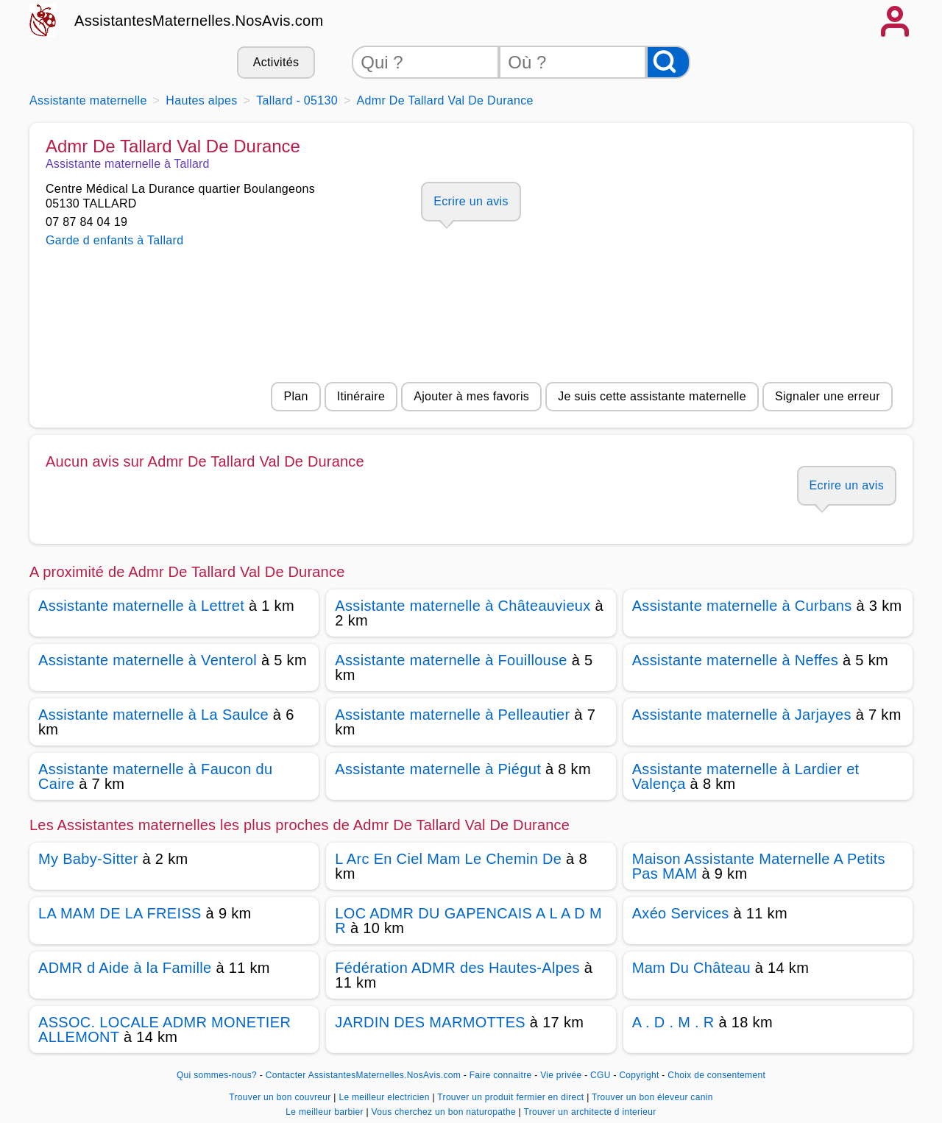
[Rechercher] (668, 62)
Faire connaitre (501, 1075)
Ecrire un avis (470, 201)
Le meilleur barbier (326, 1112)
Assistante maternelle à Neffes (735, 660)
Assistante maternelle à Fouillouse (451, 660)
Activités (276, 62)
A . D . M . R (673, 1022)
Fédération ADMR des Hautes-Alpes (457, 968)
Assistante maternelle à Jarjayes (741, 714)
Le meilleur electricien (385, 1097)
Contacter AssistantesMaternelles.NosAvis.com (363, 1075)
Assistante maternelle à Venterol (147, 660)
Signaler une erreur (827, 396)
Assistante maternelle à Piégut (438, 769)
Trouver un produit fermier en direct (512, 1097)
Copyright (640, 1075)
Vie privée (560, 1075)
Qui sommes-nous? (217, 1075)
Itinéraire (361, 396)
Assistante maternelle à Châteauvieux (462, 606)
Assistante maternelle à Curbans (742, 606)
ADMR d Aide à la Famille (125, 968)
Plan (295, 396)
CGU (600, 1075)
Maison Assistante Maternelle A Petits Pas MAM (758, 866)
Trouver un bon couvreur (281, 1097)
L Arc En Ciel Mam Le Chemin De (448, 859)
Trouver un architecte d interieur (589, 1112)
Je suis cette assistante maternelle (652, 396)
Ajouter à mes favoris (471, 396)
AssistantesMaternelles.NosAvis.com (198, 21)
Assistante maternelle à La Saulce (153, 714)
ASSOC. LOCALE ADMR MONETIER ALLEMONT (164, 1029)
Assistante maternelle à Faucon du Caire (155, 776)
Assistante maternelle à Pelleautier (452, 714)
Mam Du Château (691, 968)
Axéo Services (680, 913)
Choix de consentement (716, 1075)
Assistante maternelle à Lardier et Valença (746, 776)
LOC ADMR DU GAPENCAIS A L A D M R (468, 920)
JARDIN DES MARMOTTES (430, 1022)
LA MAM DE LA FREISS (120, 913)
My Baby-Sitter (88, 859)
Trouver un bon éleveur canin (652, 1097)
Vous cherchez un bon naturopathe (445, 1112)
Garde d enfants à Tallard (114, 240)
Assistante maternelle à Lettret (141, 606)
